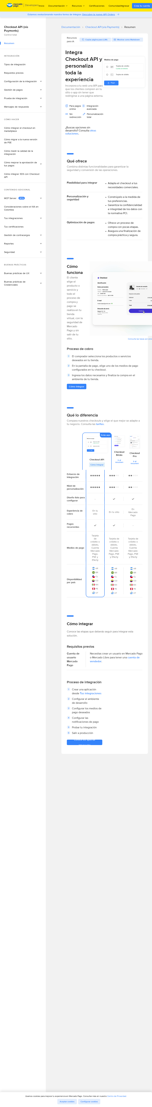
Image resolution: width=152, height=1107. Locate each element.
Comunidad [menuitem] (116, 5)
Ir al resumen (119, 461)
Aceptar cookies (67, 1101)
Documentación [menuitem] (58, 5)
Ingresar (125, 5)
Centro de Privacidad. (117, 1096)
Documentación (70, 27)
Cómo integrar (96, 464)
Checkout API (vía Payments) (102, 27)
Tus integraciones (90, 693)
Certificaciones (96, 5)
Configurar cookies (89, 1101)
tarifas (100, 424)
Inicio (41, 5)
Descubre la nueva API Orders (98, 14)
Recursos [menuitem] (78, 5)
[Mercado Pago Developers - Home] (23, 5)
